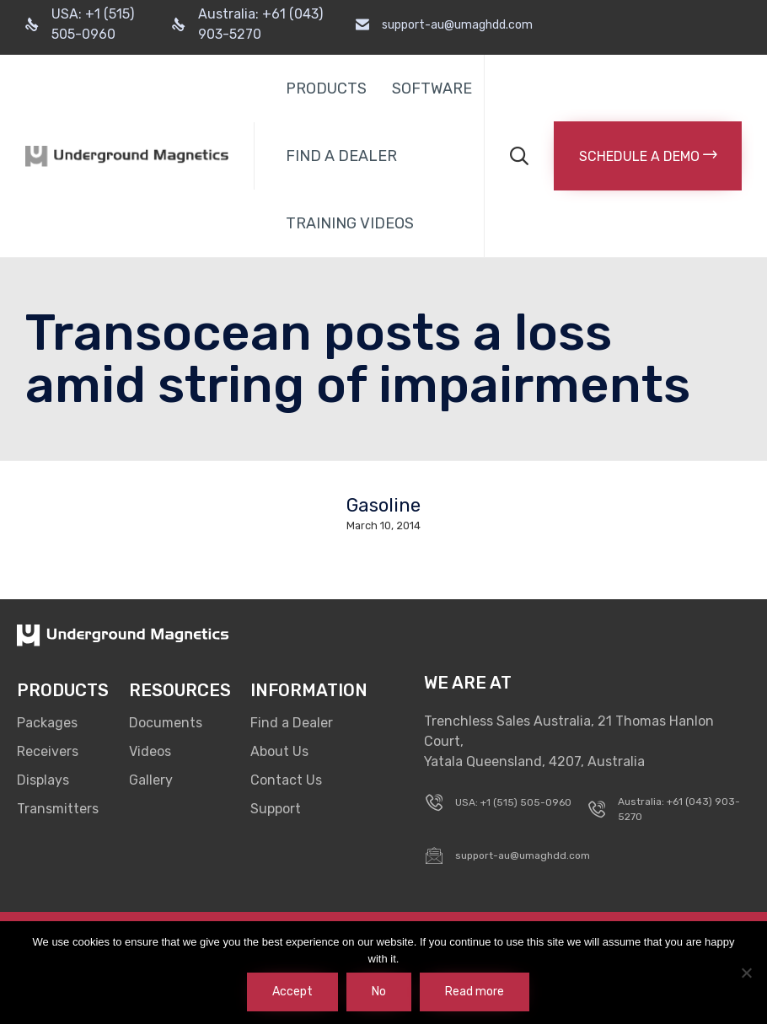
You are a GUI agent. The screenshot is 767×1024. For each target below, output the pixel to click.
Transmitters (58, 809)
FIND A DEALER (341, 156)
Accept (292, 991)
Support (275, 809)
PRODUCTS (326, 88)
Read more (474, 991)
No (379, 991)
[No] (746, 972)
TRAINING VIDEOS (350, 223)
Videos (150, 751)
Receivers (47, 751)
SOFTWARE (432, 88)
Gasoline (383, 506)
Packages (47, 723)
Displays (43, 780)
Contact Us (286, 780)
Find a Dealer (291, 723)
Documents (165, 723)
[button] (648, 155)
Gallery (151, 780)
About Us (279, 751)
